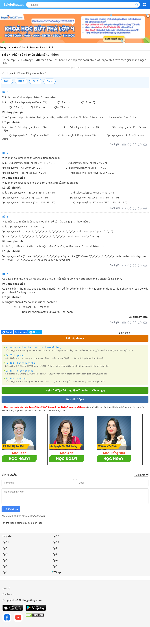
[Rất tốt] (145, 145)
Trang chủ (7, 535)
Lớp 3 (5, 566)
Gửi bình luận (11, 509)
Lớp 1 (5, 572)
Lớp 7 (5, 554)
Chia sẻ (7, 332)
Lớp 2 (55, 566)
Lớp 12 (55, 535)
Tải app (57, 572)
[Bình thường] (135, 145)
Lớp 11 (5, 541)
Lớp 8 (55, 548)
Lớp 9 (5, 548)
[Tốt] (140, 145)
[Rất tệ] (124, 145)
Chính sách (8, 594)
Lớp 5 (5, 560)
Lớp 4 (55, 560)
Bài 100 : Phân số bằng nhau (21, 362)
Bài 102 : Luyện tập (16, 378)
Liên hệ (6, 588)
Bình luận (21, 332)
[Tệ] (129, 145)
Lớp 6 (55, 554)
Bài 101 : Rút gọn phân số (19, 370)
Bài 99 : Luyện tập (15, 355)
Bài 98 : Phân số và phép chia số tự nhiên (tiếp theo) (33, 347)
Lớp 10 (55, 541)
